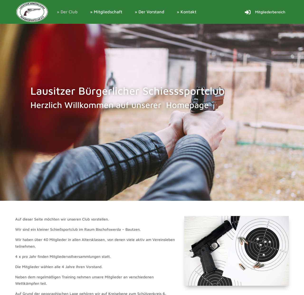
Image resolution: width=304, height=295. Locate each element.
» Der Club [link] (67, 11)
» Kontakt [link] (186, 11)
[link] (32, 12)
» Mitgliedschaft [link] (106, 11)
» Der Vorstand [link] (149, 11)
